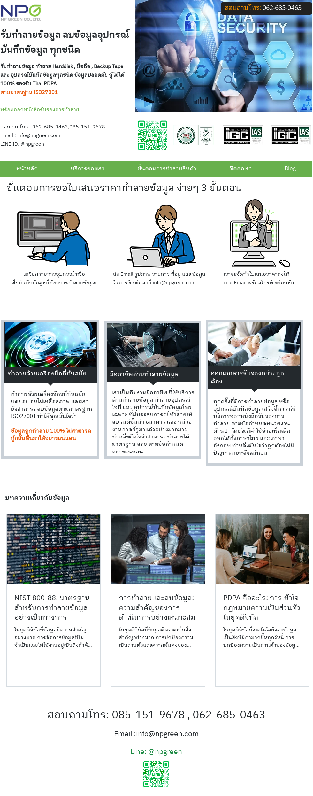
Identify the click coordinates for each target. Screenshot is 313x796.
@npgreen (165, 752)
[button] (87, 169)
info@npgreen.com (38, 135)
